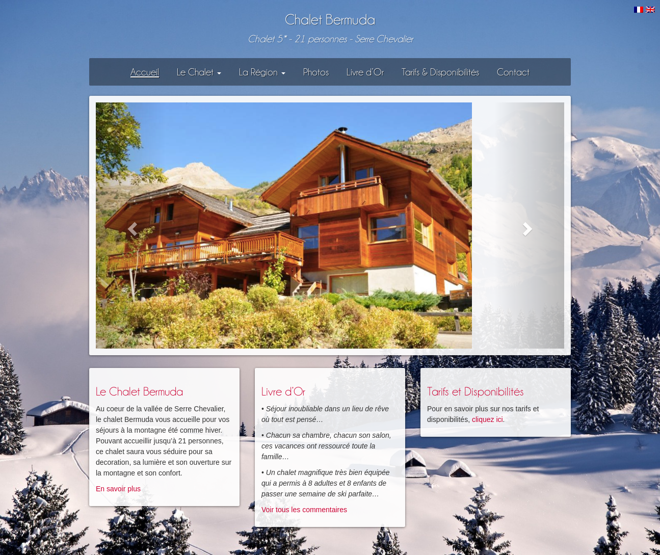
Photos (316, 72)
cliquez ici (487, 419)
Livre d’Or (365, 72)
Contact (513, 72)
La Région (262, 72)
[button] (131, 225)
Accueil (144, 72)
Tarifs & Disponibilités (440, 72)
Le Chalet (199, 72)
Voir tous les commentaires (304, 510)
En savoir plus (118, 489)
